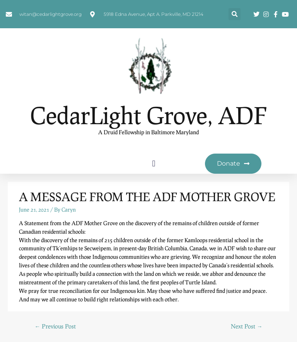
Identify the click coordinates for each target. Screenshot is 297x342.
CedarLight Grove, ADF (148, 115)
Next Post (247, 326)
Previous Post (55, 326)
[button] (235, 14)
